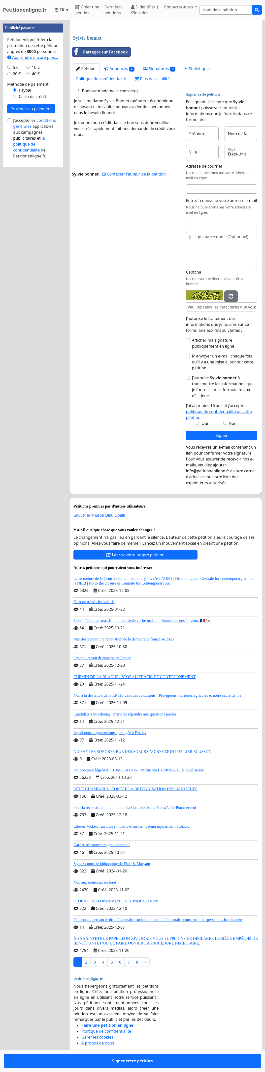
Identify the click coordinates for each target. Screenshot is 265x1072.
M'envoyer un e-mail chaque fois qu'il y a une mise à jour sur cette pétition (222, 362)
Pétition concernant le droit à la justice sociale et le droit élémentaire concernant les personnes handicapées (158, 920)
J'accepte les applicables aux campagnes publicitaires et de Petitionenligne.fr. (34, 138)
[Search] (225, 10)
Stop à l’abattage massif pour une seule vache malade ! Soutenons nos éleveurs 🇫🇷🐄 (141, 620)
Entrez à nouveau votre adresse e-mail (221, 200)
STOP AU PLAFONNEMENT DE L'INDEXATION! (115, 901)
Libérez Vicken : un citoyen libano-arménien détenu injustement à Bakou (131, 826)
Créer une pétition (87, 10)
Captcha (193, 272)
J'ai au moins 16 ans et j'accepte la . (219, 411)
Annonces (119, 69)
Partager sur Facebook (100, 52)
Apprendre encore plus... (32, 57)
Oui (204, 423)
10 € (36, 67)
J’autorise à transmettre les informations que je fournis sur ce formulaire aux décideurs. (222, 386)
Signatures (159, 69)
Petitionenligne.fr (25, 9)
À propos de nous (97, 1043)
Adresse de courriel (204, 166)
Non (233, 423)
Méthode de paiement (28, 84)
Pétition (86, 68)
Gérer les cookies (97, 1037)
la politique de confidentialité (29, 144)
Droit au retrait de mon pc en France (102, 658)
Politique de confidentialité (101, 78)
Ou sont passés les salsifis (93, 602)
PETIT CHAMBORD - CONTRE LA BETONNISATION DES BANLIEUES (135, 789)
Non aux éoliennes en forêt (94, 882)
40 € (36, 74)
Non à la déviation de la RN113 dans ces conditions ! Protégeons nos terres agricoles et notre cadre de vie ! (158, 695)
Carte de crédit (32, 96)
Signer (222, 435)
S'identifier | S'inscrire (145, 10)
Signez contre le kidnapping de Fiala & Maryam (111, 864)
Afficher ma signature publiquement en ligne (213, 343)
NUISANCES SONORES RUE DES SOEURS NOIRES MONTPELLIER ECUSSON (142, 751)
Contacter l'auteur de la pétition (134, 174)
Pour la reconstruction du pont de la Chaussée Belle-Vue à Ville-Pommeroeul (134, 807)
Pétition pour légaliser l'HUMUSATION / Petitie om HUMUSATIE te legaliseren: (138, 770)
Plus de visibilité (152, 78)
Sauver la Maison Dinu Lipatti (99, 515)
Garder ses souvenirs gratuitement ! (101, 845)
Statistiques (197, 68)
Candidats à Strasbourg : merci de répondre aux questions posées (124, 714)
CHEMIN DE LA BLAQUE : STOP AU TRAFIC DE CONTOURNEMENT (134, 677)
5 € (15, 67)
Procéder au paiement (31, 108)
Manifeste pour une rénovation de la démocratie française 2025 (124, 639)
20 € (17, 74)
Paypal (25, 90)
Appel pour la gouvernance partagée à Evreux (109, 733)
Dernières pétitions (113, 10)
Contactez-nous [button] (179, 7)
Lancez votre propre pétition (135, 555)
